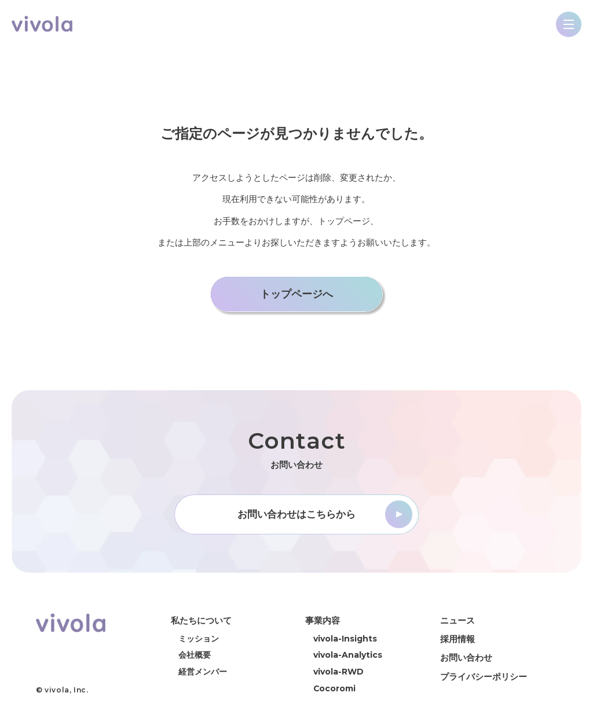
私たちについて (201, 620)
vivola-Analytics (347, 655)
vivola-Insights (345, 639)
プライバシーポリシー (483, 676)
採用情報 (457, 639)
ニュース (457, 620)
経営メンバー (202, 672)
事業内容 (322, 620)
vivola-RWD (338, 672)
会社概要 (194, 655)
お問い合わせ (466, 658)
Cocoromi (334, 689)
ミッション (198, 639)
